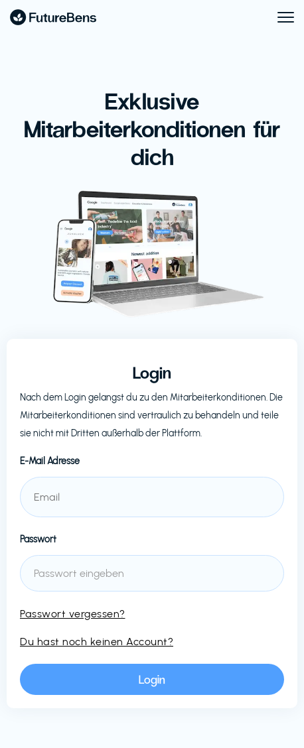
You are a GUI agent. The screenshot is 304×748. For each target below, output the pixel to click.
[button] (280, 17)
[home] (53, 17)
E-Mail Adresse (50, 461)
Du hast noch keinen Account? (96, 641)
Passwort (38, 539)
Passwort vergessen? (72, 613)
